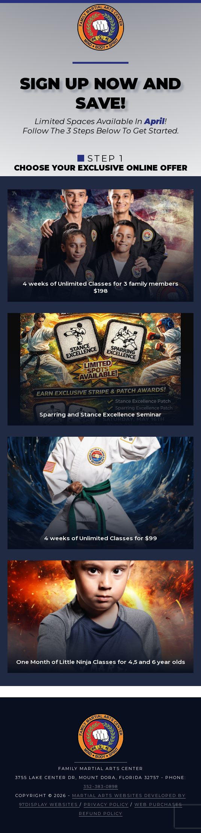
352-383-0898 (100, 786)
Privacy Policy (106, 804)
